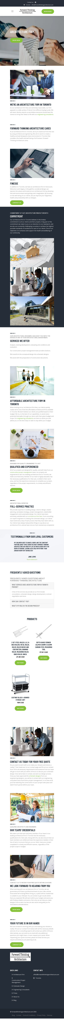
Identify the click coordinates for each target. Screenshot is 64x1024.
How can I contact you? (20, 601)
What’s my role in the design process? (26, 606)
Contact (18, 1015)
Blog (14, 1000)
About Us (16, 997)
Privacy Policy (41, 1015)
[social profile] (35, 2)
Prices (15, 993)
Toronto (28, 5)
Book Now (48, 11)
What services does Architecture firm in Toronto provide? (30, 586)
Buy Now (20, 663)
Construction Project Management (18, 981)
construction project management (21, 472)
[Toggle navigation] (12, 11)
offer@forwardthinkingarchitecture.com (42, 5)
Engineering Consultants (21, 990)
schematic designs (35, 776)
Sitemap (49, 1015)
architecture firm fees (35, 516)
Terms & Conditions (29, 1015)
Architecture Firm (18, 974)
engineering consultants (45, 114)
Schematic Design (19, 986)
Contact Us (17, 202)
